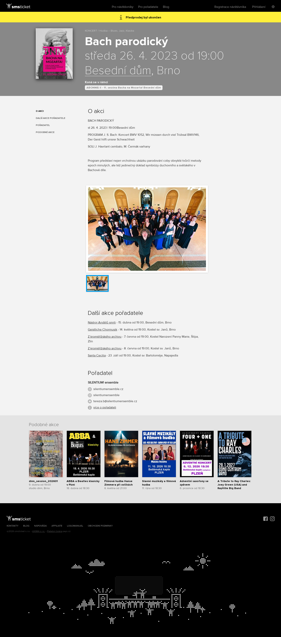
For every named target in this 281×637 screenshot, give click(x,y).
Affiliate (56, 525)
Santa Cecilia (97, 355)
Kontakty (12, 525)
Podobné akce (45, 132)
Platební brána (54, 531)
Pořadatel (43, 125)
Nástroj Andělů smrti (102, 322)
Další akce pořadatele (50, 118)
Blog (166, 7)
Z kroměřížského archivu (104, 337)
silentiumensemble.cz (108, 389)
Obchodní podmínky (100, 525)
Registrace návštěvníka (230, 7)
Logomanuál (75, 525)
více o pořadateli (104, 407)
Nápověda (40, 525)
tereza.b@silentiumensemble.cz (115, 401)
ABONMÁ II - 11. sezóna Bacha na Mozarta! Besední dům (123, 87)
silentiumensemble (106, 395)
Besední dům (118, 71)
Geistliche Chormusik (102, 330)
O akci (40, 111)
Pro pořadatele (148, 7)
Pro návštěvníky (122, 7)
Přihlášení (258, 7)
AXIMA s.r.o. (38, 531)
